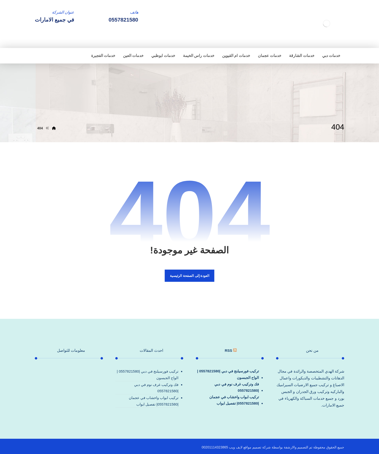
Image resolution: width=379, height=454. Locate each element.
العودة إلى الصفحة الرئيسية (189, 275)
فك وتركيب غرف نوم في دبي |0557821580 (236, 387)
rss (228, 350)
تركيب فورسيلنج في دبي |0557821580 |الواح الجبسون (228, 374)
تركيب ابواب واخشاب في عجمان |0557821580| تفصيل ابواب (234, 400)
